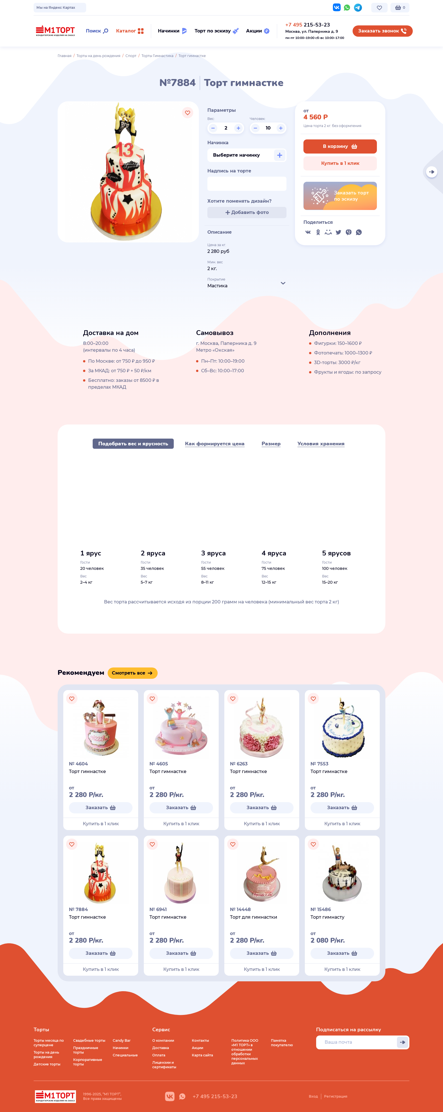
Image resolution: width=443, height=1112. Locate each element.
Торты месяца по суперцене (49, 1042)
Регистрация (335, 1096)
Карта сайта (202, 1055)
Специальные (125, 1055)
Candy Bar (122, 1040)
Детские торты (47, 1064)
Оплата (158, 1055)
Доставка (160, 1048)
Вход (313, 1096)
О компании (44, 7)
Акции (197, 1048)
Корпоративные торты (87, 1062)
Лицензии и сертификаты (164, 1064)
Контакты (168, 7)
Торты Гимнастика (157, 56)
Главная (64, 56)
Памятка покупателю (282, 1042)
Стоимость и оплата (134, 7)
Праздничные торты (85, 1050)
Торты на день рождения (98, 56)
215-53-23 (307, 24)
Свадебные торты (89, 1040)
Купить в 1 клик (340, 163)
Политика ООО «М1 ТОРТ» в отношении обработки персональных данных (244, 1051)
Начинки (120, 1048)
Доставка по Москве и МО (85, 7)
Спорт (130, 56)
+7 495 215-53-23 (215, 1096)
